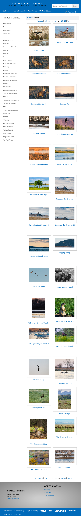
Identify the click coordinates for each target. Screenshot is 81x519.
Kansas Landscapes (9, 63)
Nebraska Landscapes (10, 80)
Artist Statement (49, 495)
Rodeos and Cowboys (10, 90)
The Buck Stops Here (38, 444)
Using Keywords (19, 11)
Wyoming (6, 120)
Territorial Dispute (64, 383)
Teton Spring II (64, 414)
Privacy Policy (17, 514)
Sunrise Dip (64, 104)
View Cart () (72, 12)
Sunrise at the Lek (39, 74)
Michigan (6, 70)
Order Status (46, 11)
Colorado (6, 53)
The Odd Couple (64, 467)
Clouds (5, 50)
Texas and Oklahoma (9, 103)
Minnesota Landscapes (10, 73)
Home (29, 18)
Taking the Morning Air (64, 346)
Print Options (32, 11)
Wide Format (7, 133)
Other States (7, 87)
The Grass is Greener (64, 437)
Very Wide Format (8, 137)
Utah (4, 107)
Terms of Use (8, 514)
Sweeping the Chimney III (64, 225)
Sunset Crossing (38, 133)
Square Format (8, 127)
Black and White (8, 40)
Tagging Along (64, 253)
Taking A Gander (38, 286)
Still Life (5, 97)
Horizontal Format (8, 123)
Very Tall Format (8, 140)
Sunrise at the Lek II (65, 74)
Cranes (5, 57)
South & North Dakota (10, 93)
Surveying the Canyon (64, 134)
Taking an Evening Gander (38, 323)
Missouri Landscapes (9, 77)
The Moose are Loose (38, 470)
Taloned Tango (39, 380)
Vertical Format (8, 130)
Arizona (5, 37)
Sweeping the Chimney (65, 199)
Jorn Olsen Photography (27, 3)
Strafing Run (39, 50)
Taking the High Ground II (39, 344)
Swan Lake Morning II (38, 195)
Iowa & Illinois (7, 60)
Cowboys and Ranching (10, 47)
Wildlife (5, 117)
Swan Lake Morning (64, 164)
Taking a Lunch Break (64, 287)
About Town (7, 33)
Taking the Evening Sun (64, 321)
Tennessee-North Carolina (11, 100)
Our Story (47, 490)
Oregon (5, 83)
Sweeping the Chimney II (39, 225)
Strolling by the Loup (65, 42)
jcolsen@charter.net (13, 499)
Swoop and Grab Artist (39, 256)
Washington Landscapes (10, 110)
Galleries (7, 11)
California (6, 43)
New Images (7, 23)
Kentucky (6, 67)
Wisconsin (6, 113)
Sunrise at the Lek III (39, 104)
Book (4, 27)
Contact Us (47, 492)
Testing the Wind (38, 408)
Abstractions (7, 30)
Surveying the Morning (39, 164)
